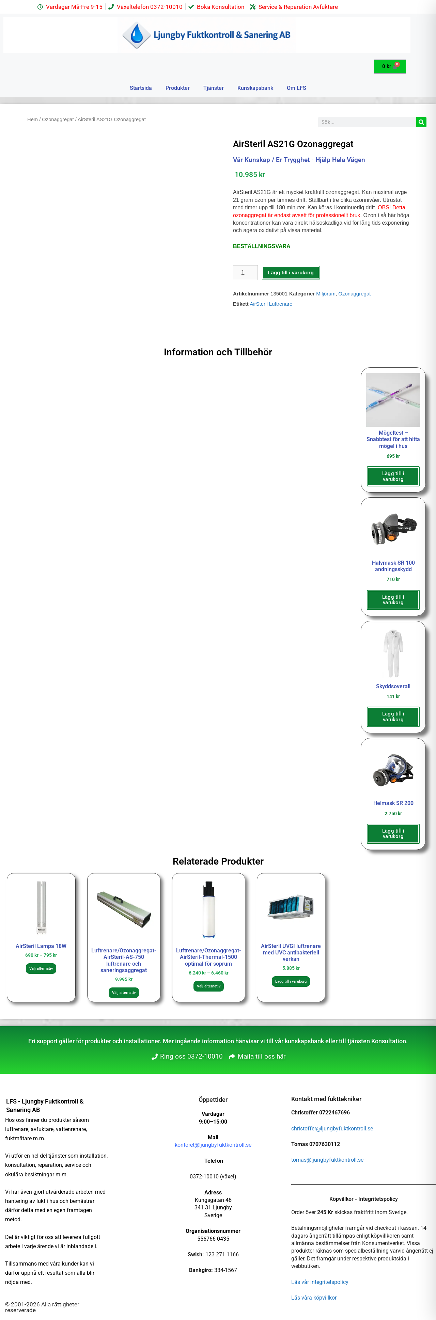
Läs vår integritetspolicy (319, 1282)
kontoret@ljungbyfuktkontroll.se (213, 1145)
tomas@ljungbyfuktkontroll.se (327, 1160)
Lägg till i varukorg (291, 272)
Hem (32, 119)
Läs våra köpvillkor (314, 1297)
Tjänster (213, 88)
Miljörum (326, 293)
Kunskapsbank (255, 88)
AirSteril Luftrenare (271, 304)
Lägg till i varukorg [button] (393, 476)
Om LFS (296, 88)
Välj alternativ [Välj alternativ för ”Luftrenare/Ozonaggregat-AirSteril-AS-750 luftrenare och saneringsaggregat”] (124, 993)
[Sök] (421, 122)
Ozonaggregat (58, 119)
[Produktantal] (245, 272)
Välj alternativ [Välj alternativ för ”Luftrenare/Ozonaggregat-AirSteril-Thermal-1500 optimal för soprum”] (208, 986)
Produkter (178, 88)
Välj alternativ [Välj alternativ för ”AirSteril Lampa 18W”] (41, 968)
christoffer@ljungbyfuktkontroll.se (332, 1128)
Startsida (141, 88)
